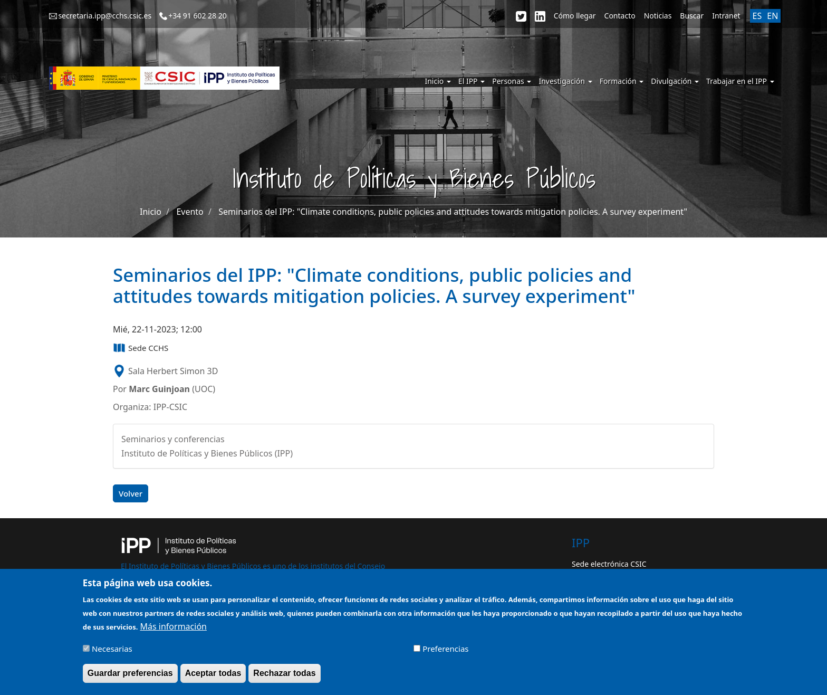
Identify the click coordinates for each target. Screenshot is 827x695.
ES (757, 16)
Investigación (565, 81)
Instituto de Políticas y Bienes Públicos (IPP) (207, 453)
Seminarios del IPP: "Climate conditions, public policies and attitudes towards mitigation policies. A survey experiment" (452, 211)
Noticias (658, 16)
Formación (622, 81)
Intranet (726, 16)
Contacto (620, 16)
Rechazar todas (284, 676)
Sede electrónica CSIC (609, 564)
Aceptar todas (213, 676)
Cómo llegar (575, 16)
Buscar (692, 16)
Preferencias (445, 652)
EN (772, 16)
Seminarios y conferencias (173, 439)
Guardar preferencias (130, 676)
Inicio (437, 81)
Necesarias (112, 652)
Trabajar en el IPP (740, 81)
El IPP (471, 81)
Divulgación (675, 81)
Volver (130, 493)
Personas (511, 81)
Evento (189, 211)
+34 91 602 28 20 (197, 16)
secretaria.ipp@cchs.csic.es (104, 16)
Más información (173, 630)
